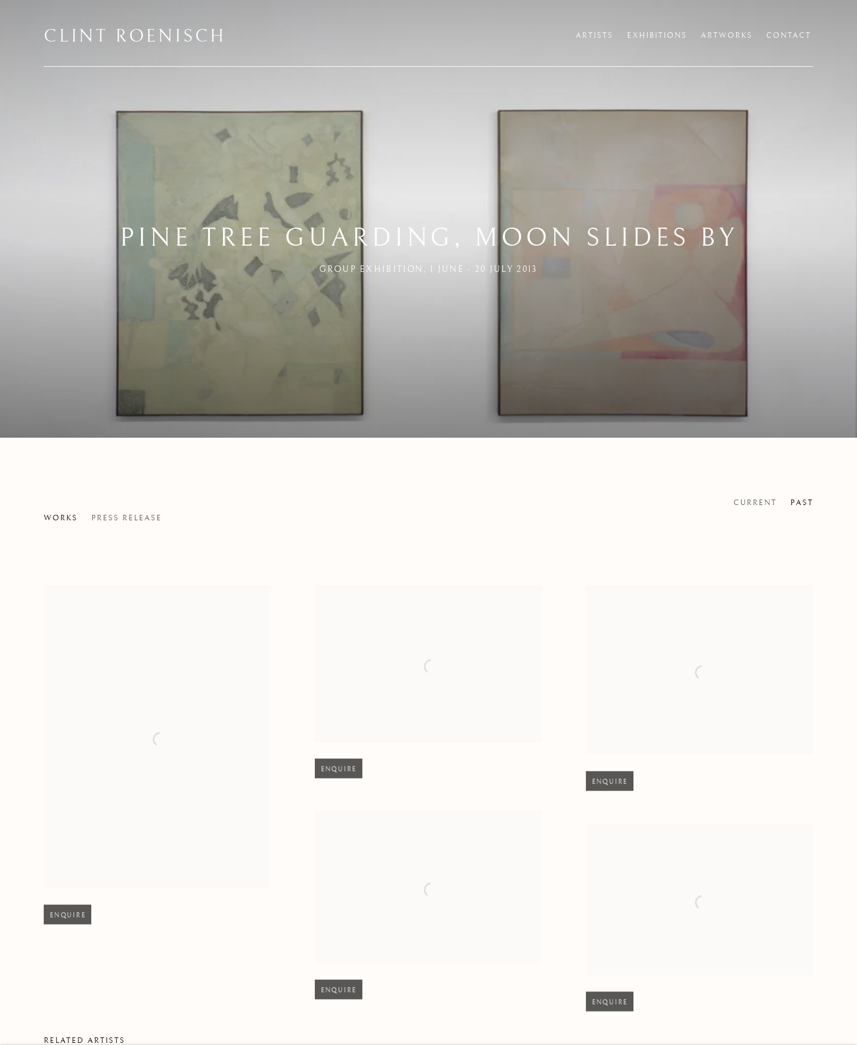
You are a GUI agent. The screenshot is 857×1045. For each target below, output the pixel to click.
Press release (126, 518)
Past (801, 502)
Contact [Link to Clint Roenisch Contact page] (788, 35)
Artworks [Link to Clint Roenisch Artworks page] (727, 35)
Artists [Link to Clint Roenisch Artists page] (594, 35)
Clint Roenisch (135, 37)
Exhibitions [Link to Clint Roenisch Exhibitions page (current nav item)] (657, 35)
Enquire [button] (67, 924)
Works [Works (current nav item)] (61, 518)
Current (755, 502)
